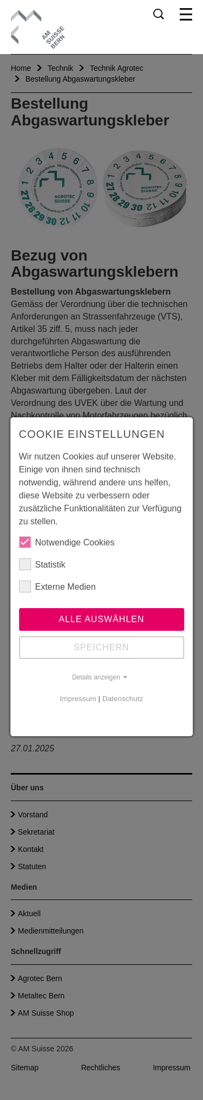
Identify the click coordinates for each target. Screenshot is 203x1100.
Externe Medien (57, 586)
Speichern (101, 647)
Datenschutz (122, 699)
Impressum (78, 699)
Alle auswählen (101, 619)
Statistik (42, 564)
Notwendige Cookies (67, 542)
